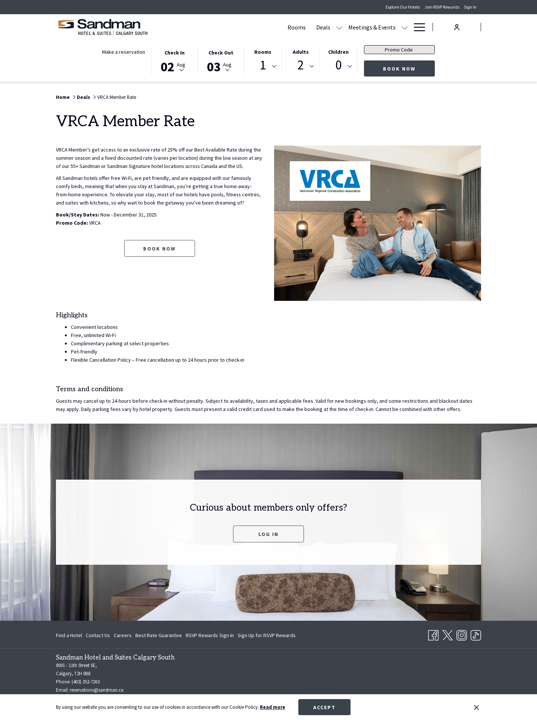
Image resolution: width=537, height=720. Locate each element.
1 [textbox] (263, 65)
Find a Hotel (69, 635)
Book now (409, 68)
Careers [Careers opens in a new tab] (123, 636)
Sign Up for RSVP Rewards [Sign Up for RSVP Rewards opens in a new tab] (267, 636)
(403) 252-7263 (86, 682)
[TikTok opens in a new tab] (476, 633)
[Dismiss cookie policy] (476, 707)
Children (338, 52)
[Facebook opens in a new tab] (433, 633)
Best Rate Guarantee (158, 635)
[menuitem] (70, 635)
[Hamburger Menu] (416, 27)
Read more (272, 707)
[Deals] (252, 27)
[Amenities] (382, 27)
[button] (174, 60)
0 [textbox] (338, 65)
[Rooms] (225, 27)
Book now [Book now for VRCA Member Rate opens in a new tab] (159, 256)
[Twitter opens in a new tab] (447, 633)
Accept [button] (324, 707)
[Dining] (350, 27)
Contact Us (98, 635)
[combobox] (263, 66)
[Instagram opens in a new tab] (461, 633)
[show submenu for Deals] (268, 27)
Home (63, 97)
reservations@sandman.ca (96, 690)
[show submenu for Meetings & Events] (333, 27)
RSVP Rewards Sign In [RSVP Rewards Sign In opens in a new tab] (210, 636)
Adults (301, 52)
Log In (268, 534)
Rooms (262, 52)
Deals (83, 97)
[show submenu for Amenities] (404, 27)
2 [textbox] (301, 65)
